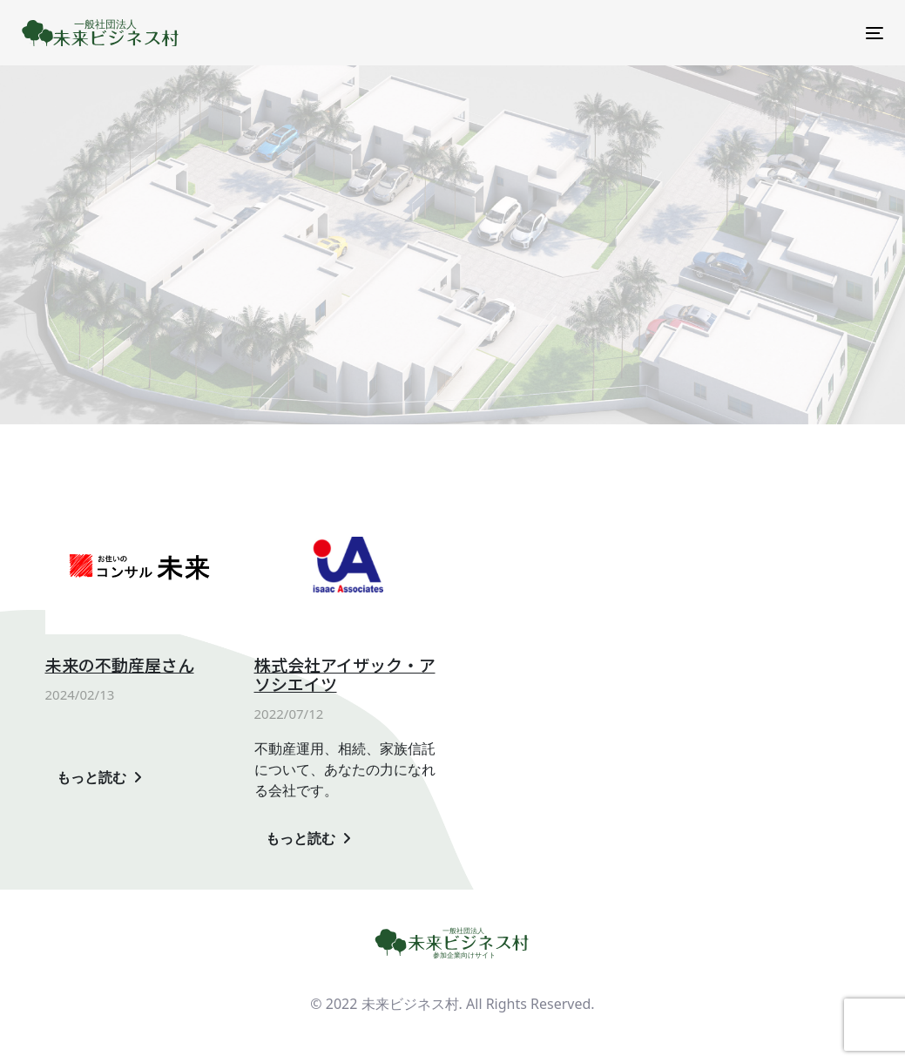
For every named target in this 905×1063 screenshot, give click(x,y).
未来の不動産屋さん (119, 665)
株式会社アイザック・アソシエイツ (345, 675)
